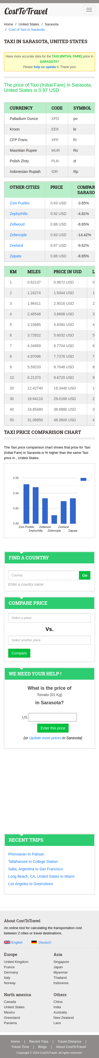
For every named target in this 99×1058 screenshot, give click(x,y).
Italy (7, 978)
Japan (58, 967)
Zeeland (16, 245)
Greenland (12, 1018)
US (24, 717)
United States (14, 1007)
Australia (60, 1012)
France (9, 967)
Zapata (15, 256)
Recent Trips (38, 1041)
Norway (10, 983)
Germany (11, 972)
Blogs (42, 1047)
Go (84, 575)
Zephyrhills (19, 214)
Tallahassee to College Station (33, 861)
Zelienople (18, 235)
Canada (10, 1002)
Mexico (9, 1012)
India (57, 1007)
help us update (45, 67)
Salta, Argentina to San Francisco (35, 869)
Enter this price (53, 728)
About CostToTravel (71, 1047)
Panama (10, 1023)
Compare (19, 653)
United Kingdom (16, 962)
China (58, 1002)
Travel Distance (69, 1041)
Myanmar (61, 972)
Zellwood (17, 224)
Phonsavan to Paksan (26, 854)
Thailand (60, 978)
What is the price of (49, 688)
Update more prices (45, 738)
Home (15, 1041)
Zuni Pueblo (20, 203)
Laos (57, 1023)
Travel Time (20, 1047)
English (17, 942)
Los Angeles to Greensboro (30, 884)
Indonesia (61, 983)
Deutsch (45, 942)
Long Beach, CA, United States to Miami (41, 876)
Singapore (61, 962)
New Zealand (64, 1018)
